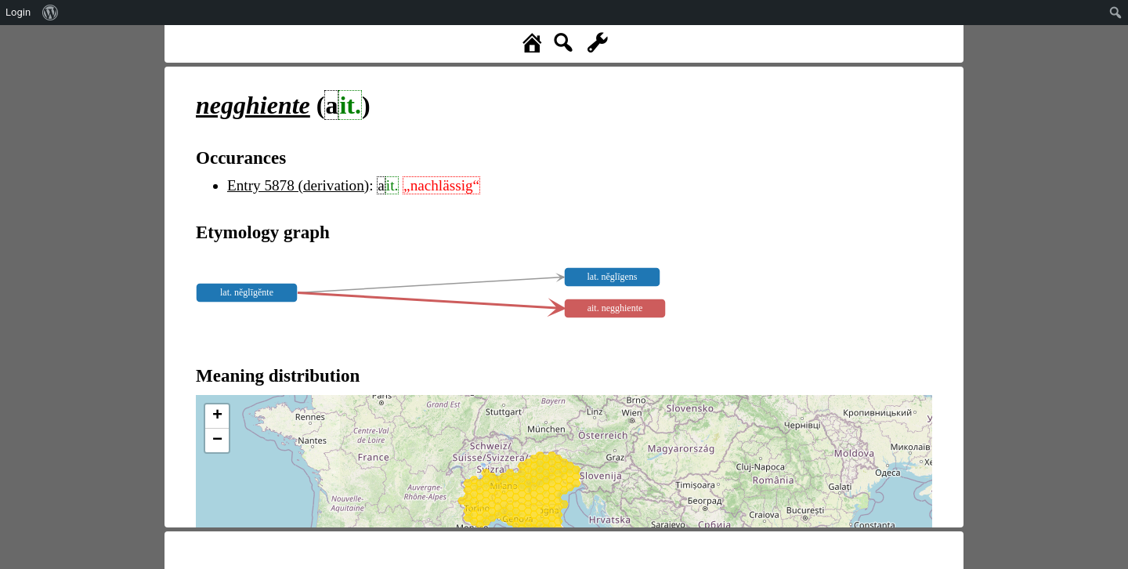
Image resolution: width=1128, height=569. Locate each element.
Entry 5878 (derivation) (298, 185)
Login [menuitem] (18, 12)
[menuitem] (50, 12)
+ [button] (217, 416)
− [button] (217, 440)
